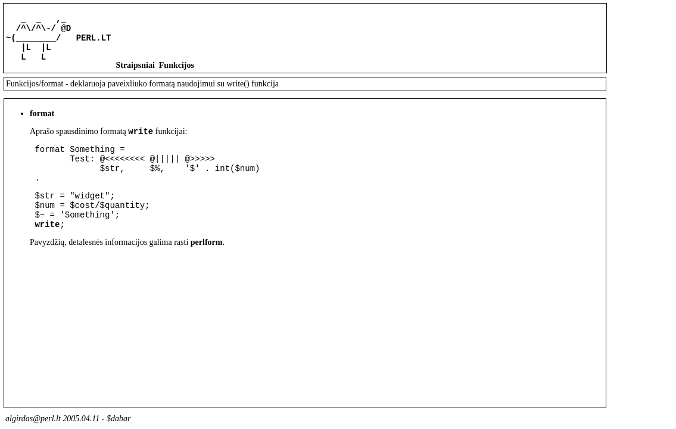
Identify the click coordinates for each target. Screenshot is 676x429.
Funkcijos (176, 74)
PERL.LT (93, 42)
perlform (207, 267)
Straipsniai (135, 74)
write (140, 141)
